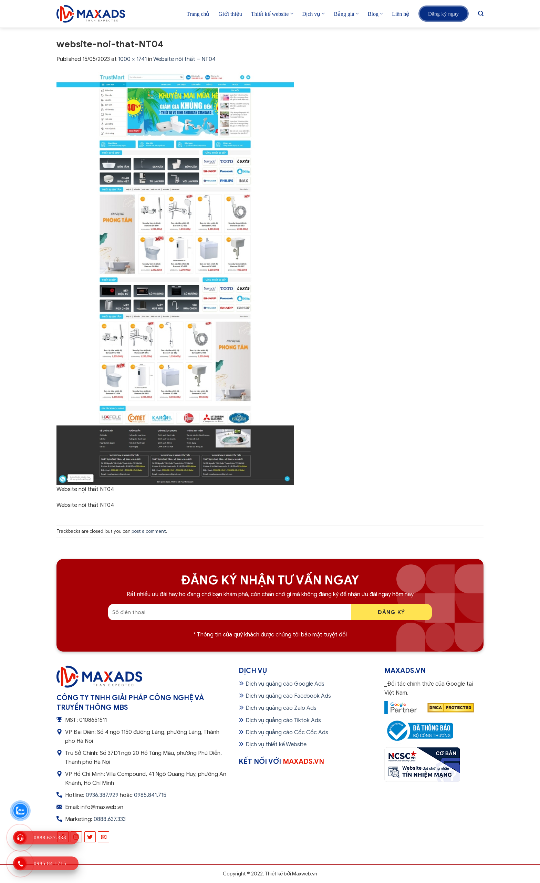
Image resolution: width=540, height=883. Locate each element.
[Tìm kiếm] (481, 13)
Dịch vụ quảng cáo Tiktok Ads (283, 720)
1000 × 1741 (132, 59)
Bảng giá (346, 13)
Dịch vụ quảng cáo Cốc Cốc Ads (287, 732)
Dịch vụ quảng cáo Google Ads (285, 684)
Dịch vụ (313, 13)
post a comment (149, 531)
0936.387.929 (102, 795)
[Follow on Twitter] (90, 837)
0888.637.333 (110, 819)
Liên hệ (400, 14)
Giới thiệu (230, 14)
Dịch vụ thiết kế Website (276, 744)
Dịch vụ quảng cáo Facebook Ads (288, 696)
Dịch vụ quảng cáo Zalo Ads (281, 708)
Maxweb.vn (304, 874)
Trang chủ (198, 14)
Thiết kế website (272, 13)
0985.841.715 (150, 795)
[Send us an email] (103, 837)
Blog (375, 13)
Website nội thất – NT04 (184, 59)
